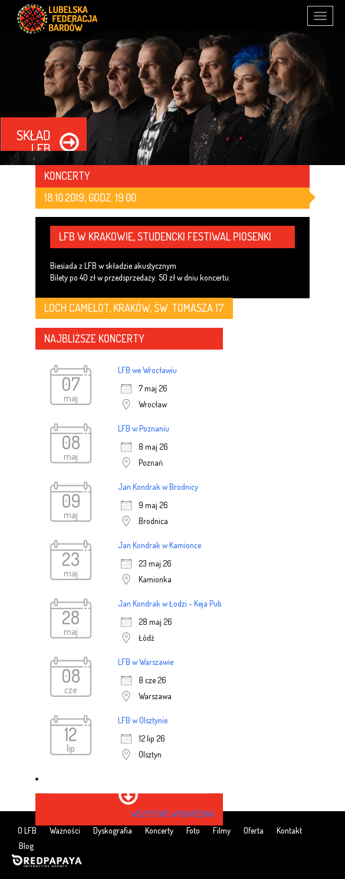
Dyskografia (112, 830)
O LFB (27, 830)
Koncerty (159, 830)
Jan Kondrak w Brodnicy (158, 487)
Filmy (222, 830)
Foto (193, 830)
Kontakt (289, 830)
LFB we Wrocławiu (147, 370)
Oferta (254, 830)
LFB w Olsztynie (142, 720)
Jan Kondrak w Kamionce (159, 545)
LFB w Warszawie (145, 662)
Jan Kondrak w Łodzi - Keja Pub (170, 603)
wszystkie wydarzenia (173, 814)
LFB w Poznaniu (143, 428)
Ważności (65, 830)
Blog (26, 846)
